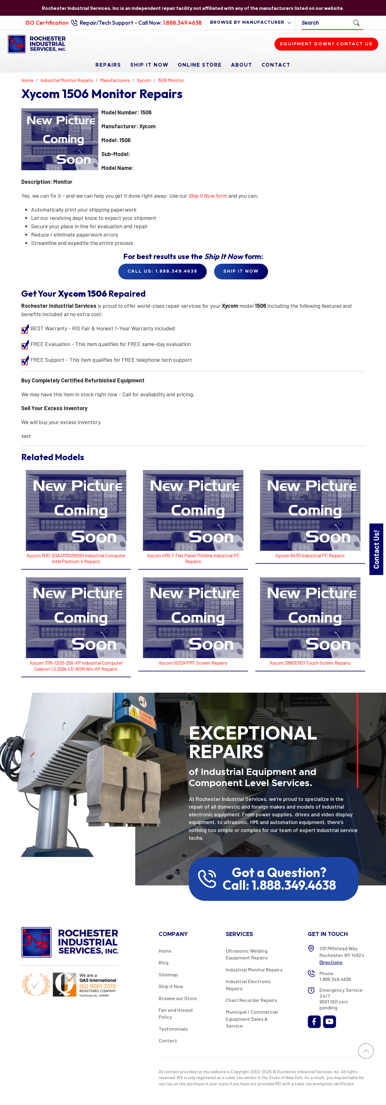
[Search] (326, 22)
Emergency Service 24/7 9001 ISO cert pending (341, 999)
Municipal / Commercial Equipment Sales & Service (252, 1019)
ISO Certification (47, 22)
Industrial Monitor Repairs (254, 969)
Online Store (200, 65)
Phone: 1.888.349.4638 (335, 976)
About (241, 65)
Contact (276, 65)
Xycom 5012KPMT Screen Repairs (193, 663)
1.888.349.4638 (182, 22)
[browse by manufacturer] (250, 23)
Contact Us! (376, 549)
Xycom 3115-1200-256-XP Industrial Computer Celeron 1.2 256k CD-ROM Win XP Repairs (76, 665)
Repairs (108, 65)
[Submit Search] (356, 22)
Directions (330, 962)
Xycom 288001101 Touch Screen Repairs (310, 663)
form (208, 195)
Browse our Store (178, 998)
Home (165, 951)
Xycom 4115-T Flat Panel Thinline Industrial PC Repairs (193, 558)
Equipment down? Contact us (326, 44)
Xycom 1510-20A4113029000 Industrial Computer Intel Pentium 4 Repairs (76, 558)
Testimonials (173, 1029)
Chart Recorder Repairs (251, 1000)
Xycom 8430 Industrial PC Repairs (310, 555)
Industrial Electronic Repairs (248, 984)
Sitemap (168, 974)
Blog (164, 962)
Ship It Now (149, 65)
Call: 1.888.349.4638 (279, 885)
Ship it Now (241, 271)
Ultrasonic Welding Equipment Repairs (247, 954)
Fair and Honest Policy (176, 1013)
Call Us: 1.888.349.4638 (162, 271)
